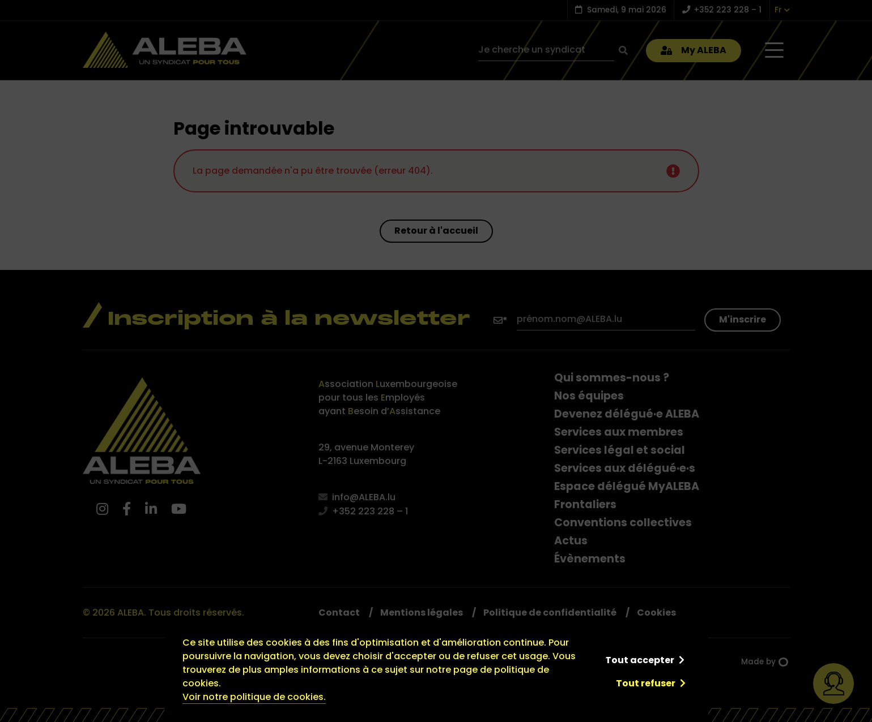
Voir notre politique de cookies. (254, 696)
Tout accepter (639, 660)
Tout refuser (645, 683)
